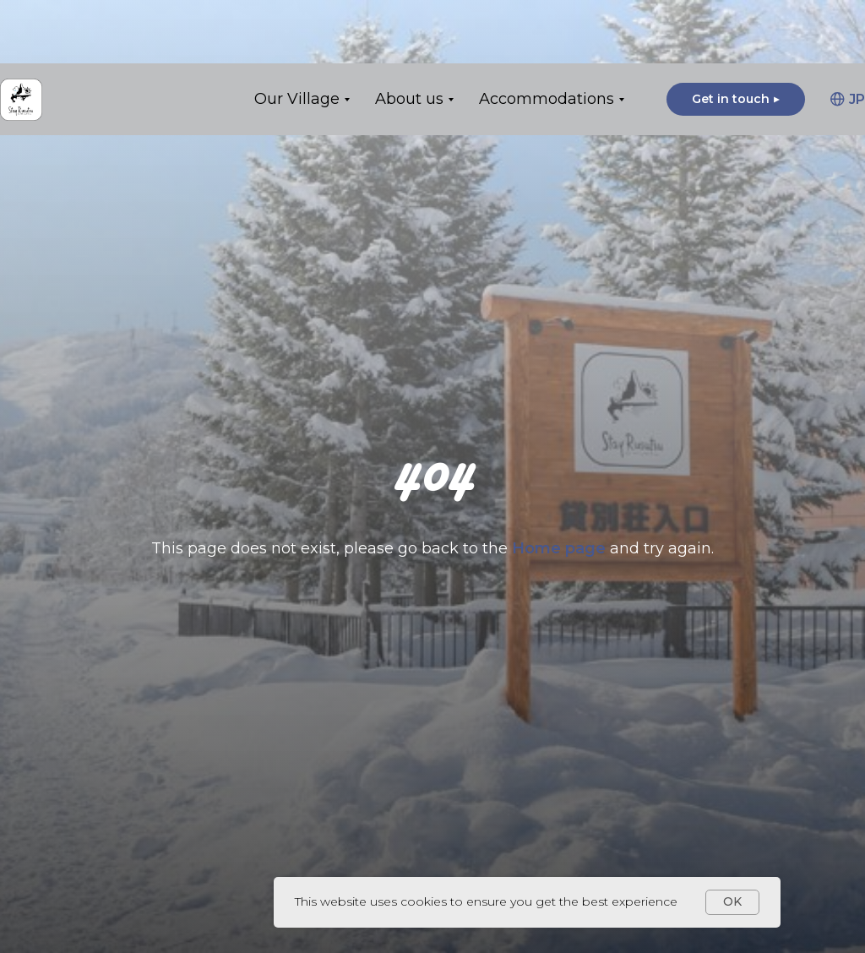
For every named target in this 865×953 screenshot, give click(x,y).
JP (847, 36)
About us (409, 35)
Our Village (297, 35)
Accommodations (546, 35)
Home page (561, 548)
